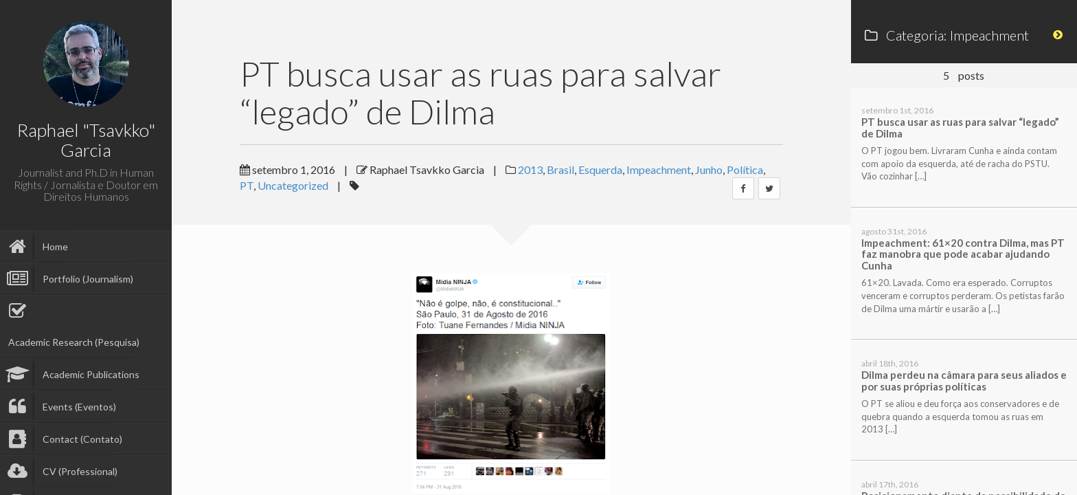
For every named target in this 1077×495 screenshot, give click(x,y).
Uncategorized (293, 185)
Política (745, 169)
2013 (530, 169)
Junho (709, 169)
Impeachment (658, 169)
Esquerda (600, 169)
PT (246, 185)
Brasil (560, 169)
